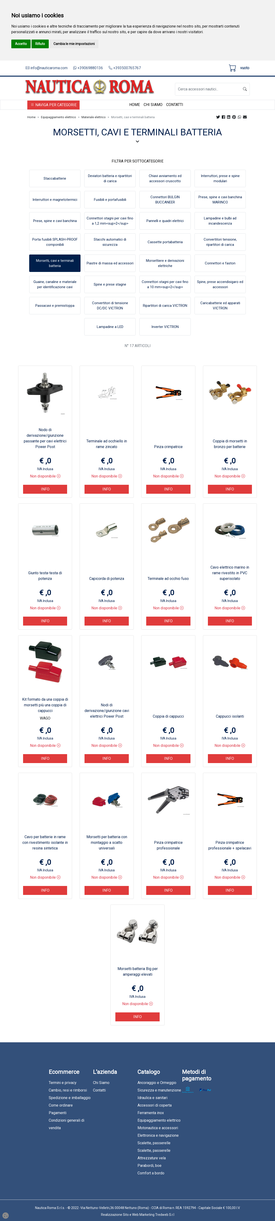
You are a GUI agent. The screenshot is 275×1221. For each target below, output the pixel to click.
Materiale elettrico (93, 117)
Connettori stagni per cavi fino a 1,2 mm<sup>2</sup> (110, 221)
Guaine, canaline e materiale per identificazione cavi (55, 284)
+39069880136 (88, 68)
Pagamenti (57, 1113)
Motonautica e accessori (158, 1128)
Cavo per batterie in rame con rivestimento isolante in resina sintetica (45, 842)
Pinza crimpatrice (168, 447)
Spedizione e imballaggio (70, 1098)
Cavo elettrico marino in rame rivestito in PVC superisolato (229, 573)
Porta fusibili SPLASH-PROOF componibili (55, 242)
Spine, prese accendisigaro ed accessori (220, 284)
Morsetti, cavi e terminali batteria (55, 263)
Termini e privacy (63, 1082)
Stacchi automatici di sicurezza (110, 242)
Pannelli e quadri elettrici (165, 221)
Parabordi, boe (150, 1165)
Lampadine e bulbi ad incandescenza (220, 221)
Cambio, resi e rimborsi (68, 1090)
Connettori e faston (220, 263)
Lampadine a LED (110, 327)
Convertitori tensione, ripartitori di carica (220, 242)
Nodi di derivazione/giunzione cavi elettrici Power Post (107, 711)
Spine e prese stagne (110, 284)
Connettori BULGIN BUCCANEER (165, 200)
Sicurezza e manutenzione (159, 1090)
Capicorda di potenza (106, 578)
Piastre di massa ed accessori (110, 263)
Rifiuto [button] (40, 44)
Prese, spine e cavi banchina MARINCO (220, 200)
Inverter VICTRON (165, 327)
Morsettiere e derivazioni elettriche (165, 263)
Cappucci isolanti (230, 716)
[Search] (207, 89)
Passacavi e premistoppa (54, 305)
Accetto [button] (21, 44)
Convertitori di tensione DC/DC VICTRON (110, 306)
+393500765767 (125, 68)
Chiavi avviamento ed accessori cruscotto (165, 178)
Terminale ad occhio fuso (168, 578)
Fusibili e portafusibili (110, 200)
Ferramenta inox (151, 1113)
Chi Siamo (153, 104)
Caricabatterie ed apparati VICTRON (220, 306)
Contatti (174, 104)
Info (45, 489)
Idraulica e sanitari (152, 1098)
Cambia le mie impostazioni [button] (74, 44)
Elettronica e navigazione (158, 1135)
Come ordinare (61, 1105)
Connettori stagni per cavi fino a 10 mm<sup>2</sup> (165, 284)
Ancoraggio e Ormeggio (157, 1082)
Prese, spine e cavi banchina (55, 221)
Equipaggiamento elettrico (58, 117)
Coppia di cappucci (168, 716)
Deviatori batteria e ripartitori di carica (110, 178)
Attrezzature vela (152, 1158)
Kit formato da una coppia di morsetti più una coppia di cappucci (45, 705)
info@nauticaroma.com (47, 68)
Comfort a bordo (151, 1173)
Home (134, 104)
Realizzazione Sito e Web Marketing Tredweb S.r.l (137, 1215)
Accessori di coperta (155, 1105)
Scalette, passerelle (154, 1143)
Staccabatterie (55, 178)
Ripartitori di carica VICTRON (165, 305)
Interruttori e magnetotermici (54, 200)
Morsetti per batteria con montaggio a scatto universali (106, 842)
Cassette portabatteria (165, 242)
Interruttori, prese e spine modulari (220, 178)
